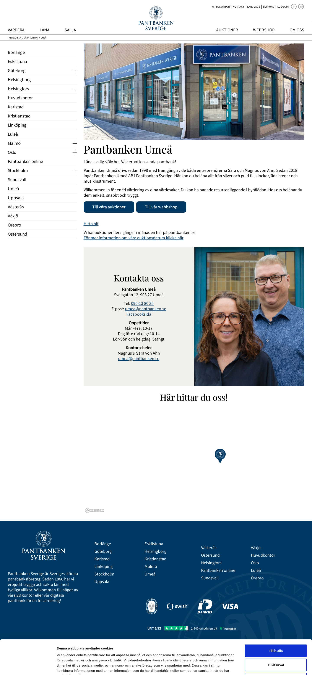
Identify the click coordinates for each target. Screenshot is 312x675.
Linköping (103, 566)
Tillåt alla (276, 618)
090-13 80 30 (142, 304)
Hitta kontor (221, 7)
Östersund (210, 555)
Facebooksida (138, 314)
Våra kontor (31, 37)
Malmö (151, 566)
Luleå (256, 570)
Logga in (283, 7)
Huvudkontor (263, 555)
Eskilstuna (154, 544)
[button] (220, 456)
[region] (194, 460)
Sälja (70, 30)
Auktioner (227, 30)
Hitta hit (91, 224)
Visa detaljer (235, 666)
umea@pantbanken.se (145, 309)
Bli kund (268, 7)
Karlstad (102, 559)
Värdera (16, 30)
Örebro (257, 578)
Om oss (297, 30)
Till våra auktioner (108, 207)
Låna (44, 30)
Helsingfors (211, 563)
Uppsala (101, 582)
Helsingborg (155, 551)
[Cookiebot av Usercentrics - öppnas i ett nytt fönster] (28, 666)
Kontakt (238, 7)
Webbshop (264, 30)
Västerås (208, 548)
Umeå (150, 574)
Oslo (255, 563)
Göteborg (103, 551)
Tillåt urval (276, 632)
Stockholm (104, 574)
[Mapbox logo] (94, 510)
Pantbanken (14, 37)
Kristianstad (155, 559)
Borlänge (102, 544)
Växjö (256, 548)
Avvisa (276, 646)
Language (253, 7)
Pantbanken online (218, 570)
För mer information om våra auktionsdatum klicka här (134, 238)
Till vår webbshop (161, 207)
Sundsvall (210, 578)
